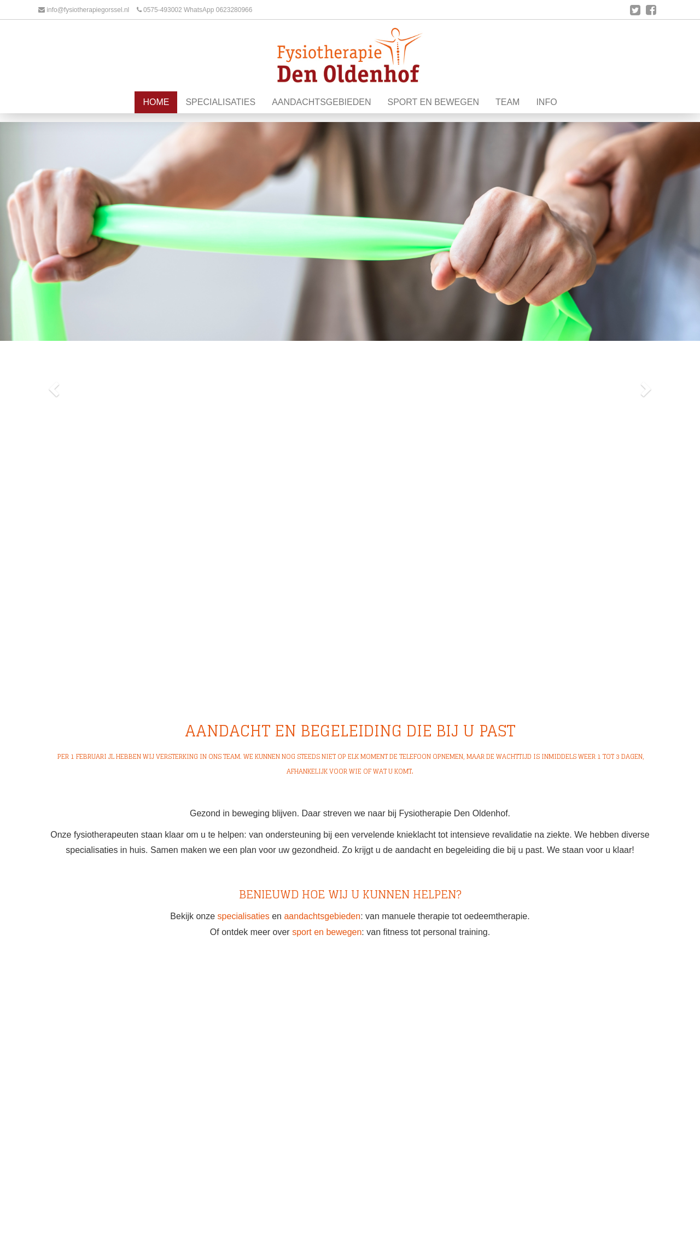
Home (156, 118)
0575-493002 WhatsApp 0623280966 (198, 10)
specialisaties (244, 916)
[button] (52, 386)
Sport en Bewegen (433, 118)
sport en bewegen (326, 932)
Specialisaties (220, 118)
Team (507, 118)
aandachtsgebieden (322, 916)
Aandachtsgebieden (321, 118)
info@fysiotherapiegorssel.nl (87, 10)
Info (546, 118)
